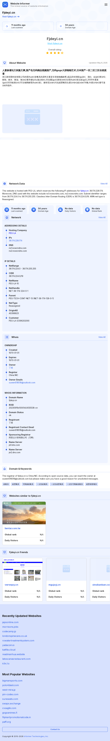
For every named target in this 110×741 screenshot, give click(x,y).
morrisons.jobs (10, 626)
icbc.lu (5, 663)
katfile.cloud (8, 649)
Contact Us (55, 729)
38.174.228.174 (15, 240)
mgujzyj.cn (55, 584)
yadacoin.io (8, 645)
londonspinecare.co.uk (14, 636)
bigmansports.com (12, 680)
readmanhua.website (13, 654)
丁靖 (11, 367)
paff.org (6, 721)
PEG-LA (12, 233)
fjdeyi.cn (84, 191)
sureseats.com (10, 698)
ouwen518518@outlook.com (22, 382)
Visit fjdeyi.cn (10, 16)
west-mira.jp (8, 689)
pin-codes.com (10, 694)
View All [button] (103, 183)
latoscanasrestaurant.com (16, 658)
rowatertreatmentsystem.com (18, 640)
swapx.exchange (11, 703)
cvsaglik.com (9, 708)
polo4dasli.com (10, 685)
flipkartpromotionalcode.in (16, 717)
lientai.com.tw (12, 528)
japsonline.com (10, 622)
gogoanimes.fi (9, 712)
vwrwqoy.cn (11, 584)
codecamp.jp (9, 631)
